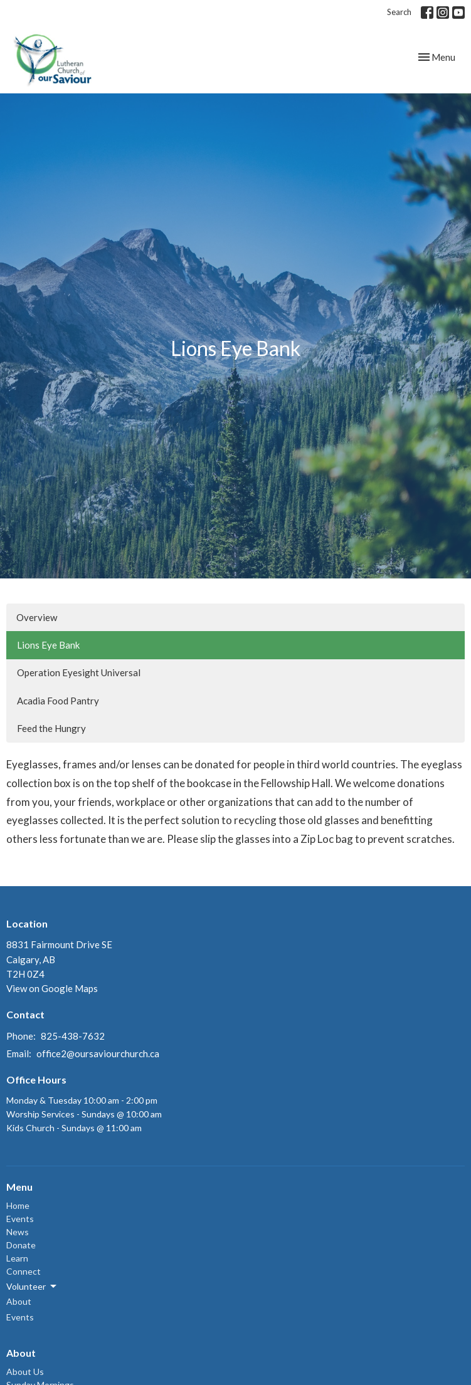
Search (399, 12)
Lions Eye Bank (48, 645)
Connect (23, 1271)
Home (17, 1205)
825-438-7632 (73, 1036)
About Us (25, 1371)
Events (20, 1218)
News (17, 1231)
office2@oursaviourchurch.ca (97, 1053)
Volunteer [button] (32, 1286)
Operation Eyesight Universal (78, 672)
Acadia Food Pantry (58, 700)
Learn (17, 1258)
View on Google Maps (52, 988)
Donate (21, 1245)
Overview (36, 617)
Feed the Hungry (51, 728)
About (18, 1301)
